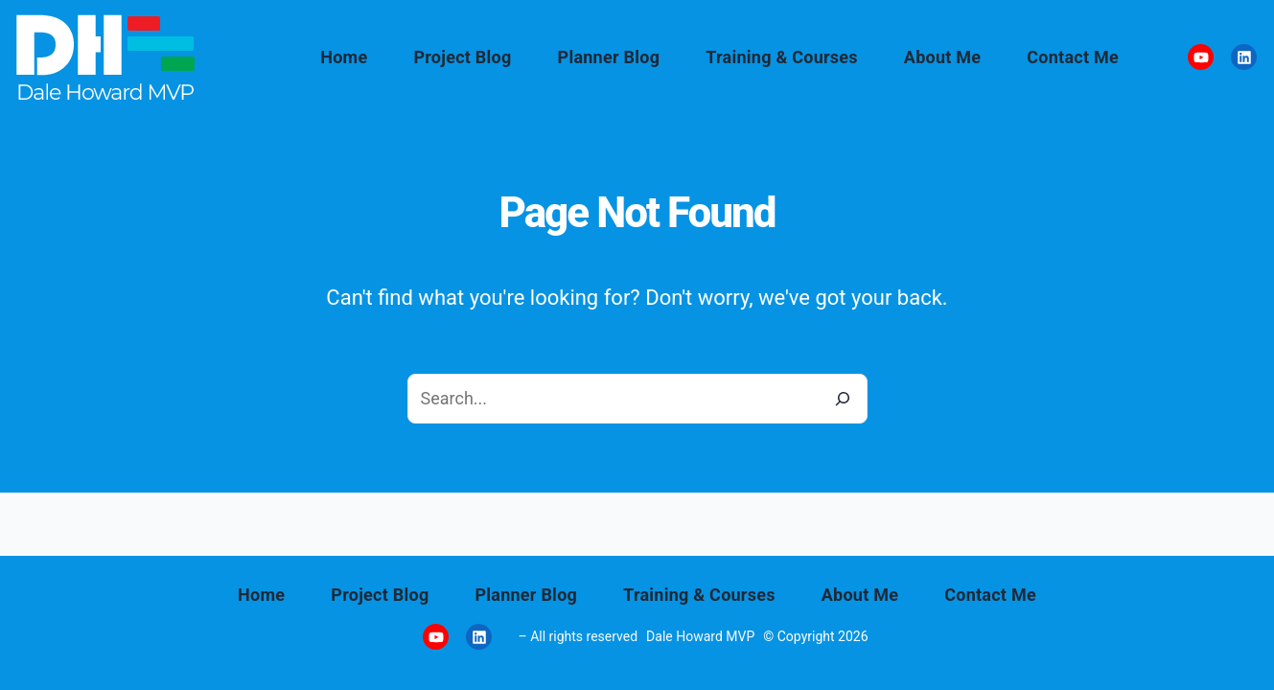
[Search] (842, 399)
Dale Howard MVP (700, 636)
